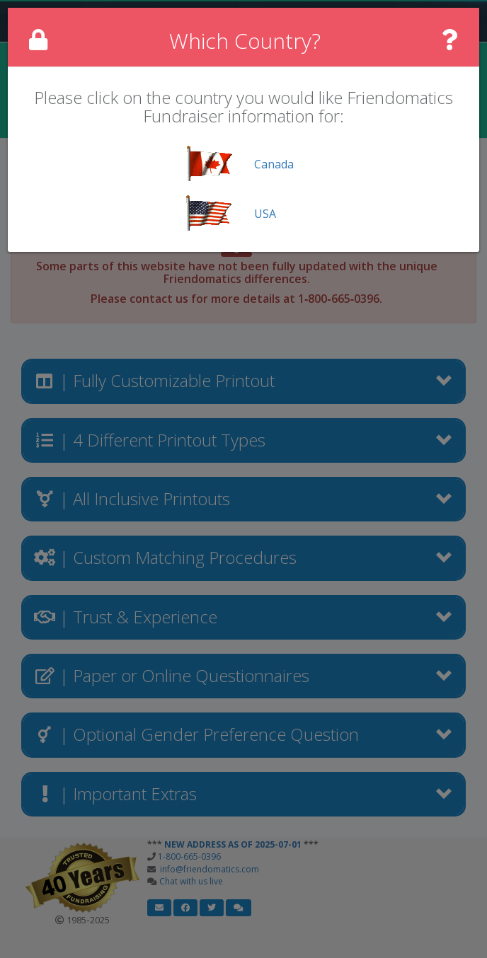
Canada (274, 164)
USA (265, 213)
